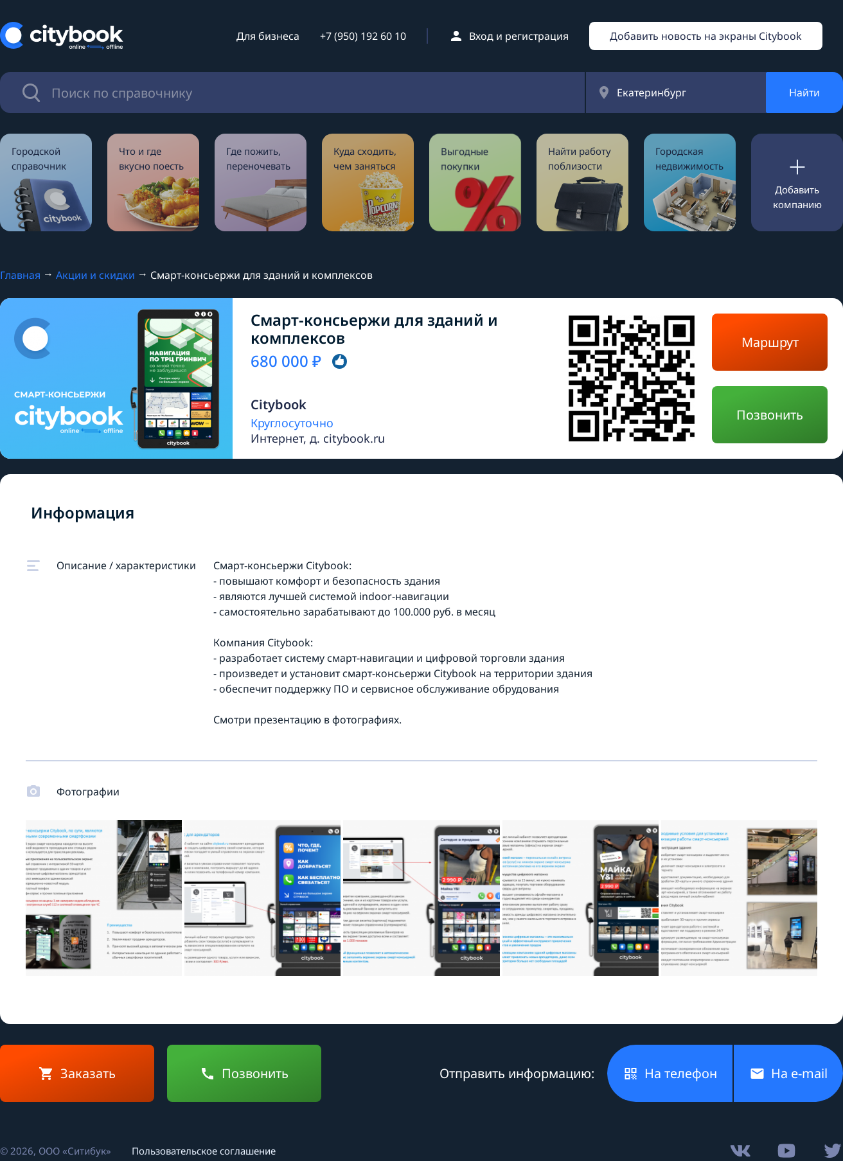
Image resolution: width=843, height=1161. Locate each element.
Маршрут (770, 342)
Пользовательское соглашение (204, 1150)
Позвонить (769, 414)
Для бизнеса (267, 36)
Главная (20, 275)
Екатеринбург (651, 92)
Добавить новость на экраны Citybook (706, 36)
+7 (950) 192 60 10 (363, 36)
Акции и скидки (95, 275)
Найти (804, 92)
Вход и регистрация (519, 36)
